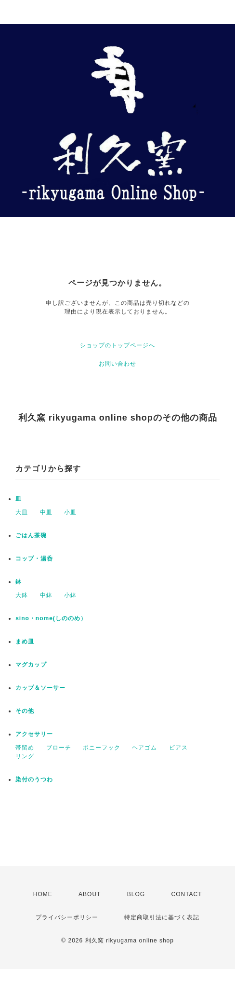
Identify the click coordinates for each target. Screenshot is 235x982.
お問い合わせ (117, 363)
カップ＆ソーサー (40, 687)
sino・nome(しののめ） (51, 618)
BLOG (136, 894)
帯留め (24, 747)
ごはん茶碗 (31, 535)
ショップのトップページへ (117, 345)
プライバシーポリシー (67, 917)
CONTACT (186, 894)
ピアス (178, 747)
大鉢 (21, 595)
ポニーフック (101, 747)
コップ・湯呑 (34, 558)
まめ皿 (24, 641)
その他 (24, 711)
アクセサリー (34, 734)
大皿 (21, 512)
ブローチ (58, 747)
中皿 (46, 512)
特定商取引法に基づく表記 (161, 917)
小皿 (70, 512)
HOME (42, 894)
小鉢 (70, 595)
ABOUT (89, 894)
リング (24, 756)
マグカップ (31, 664)
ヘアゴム (144, 747)
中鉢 (46, 595)
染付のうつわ (34, 779)
